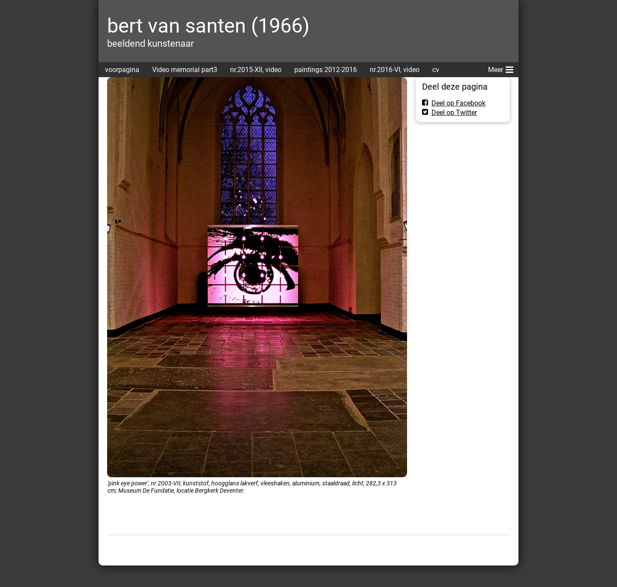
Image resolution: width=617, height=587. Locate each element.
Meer (500, 68)
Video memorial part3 (184, 70)
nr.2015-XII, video (256, 70)
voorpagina (122, 70)
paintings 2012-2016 (325, 70)
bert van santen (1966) (208, 25)
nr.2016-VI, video (394, 70)
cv (435, 70)
